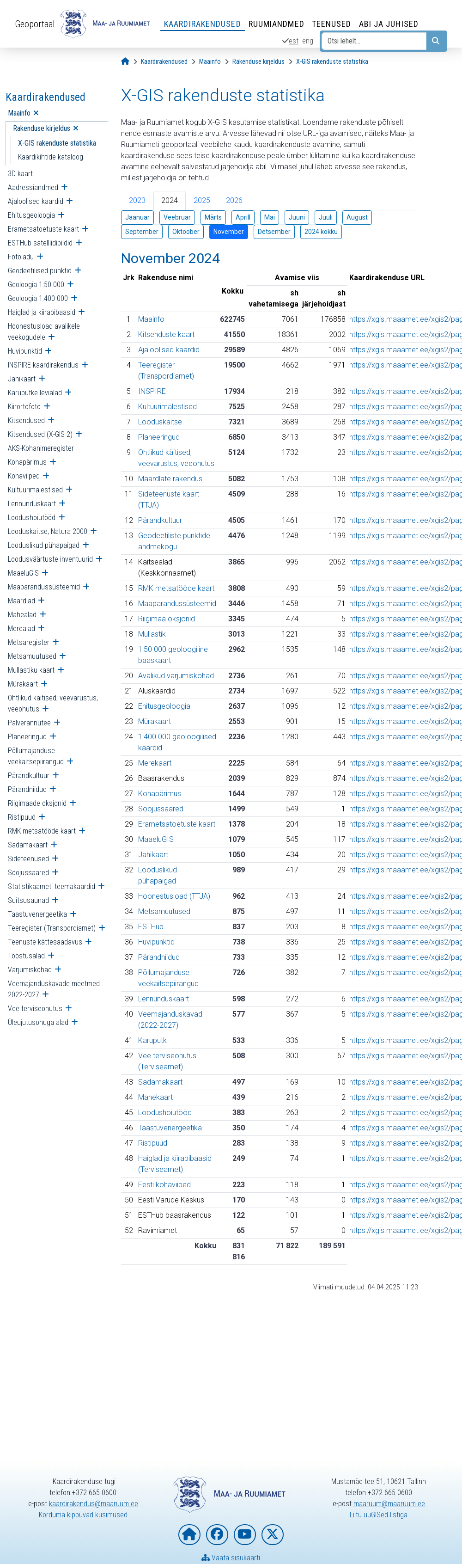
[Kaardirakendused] (164, 62)
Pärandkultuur (160, 520)
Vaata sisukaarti (230, 1557)
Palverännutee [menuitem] (29, 722)
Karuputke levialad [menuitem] (35, 392)
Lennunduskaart (163, 998)
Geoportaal (35, 24)
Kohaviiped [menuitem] (24, 476)
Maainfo (151, 319)
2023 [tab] (137, 200)
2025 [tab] (202, 200)
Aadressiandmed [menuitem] (33, 187)
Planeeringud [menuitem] (27, 736)
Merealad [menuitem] (21, 628)
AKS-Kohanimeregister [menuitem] (41, 448)
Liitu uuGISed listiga (378, 1514)
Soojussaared (160, 808)
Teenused (332, 24)
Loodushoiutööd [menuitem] (31, 517)
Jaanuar (137, 217)
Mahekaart (155, 1097)
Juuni (297, 217)
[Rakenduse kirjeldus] (258, 62)
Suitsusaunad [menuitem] (28, 900)
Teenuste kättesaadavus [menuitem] (45, 942)
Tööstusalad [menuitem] (26, 955)
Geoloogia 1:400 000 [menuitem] (38, 298)
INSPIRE (152, 391)
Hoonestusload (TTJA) (174, 896)
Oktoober (186, 231)
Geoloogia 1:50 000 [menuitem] (36, 284)
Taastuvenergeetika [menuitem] (37, 914)
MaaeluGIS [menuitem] (23, 573)
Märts (213, 217)
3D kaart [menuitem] (20, 173)
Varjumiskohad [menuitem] (30, 969)
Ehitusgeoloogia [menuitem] (31, 215)
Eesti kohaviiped (164, 1184)
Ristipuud (152, 1143)
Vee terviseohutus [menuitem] (35, 1008)
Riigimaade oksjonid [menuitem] (37, 803)
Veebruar (177, 217)
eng (307, 41)
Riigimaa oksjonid (166, 618)
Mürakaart (154, 721)
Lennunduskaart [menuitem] (32, 503)
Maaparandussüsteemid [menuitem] (44, 587)
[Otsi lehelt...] (374, 41)
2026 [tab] (234, 200)
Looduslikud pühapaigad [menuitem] (43, 545)
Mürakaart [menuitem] (23, 684)
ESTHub (151, 926)
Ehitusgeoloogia (164, 706)
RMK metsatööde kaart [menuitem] (42, 831)
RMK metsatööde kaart (176, 588)
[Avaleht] (125, 62)
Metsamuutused (164, 911)
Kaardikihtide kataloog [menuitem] (50, 157)
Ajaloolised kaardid (169, 349)
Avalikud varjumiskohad (176, 675)
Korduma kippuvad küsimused (83, 1514)
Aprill (243, 217)
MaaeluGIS (156, 839)
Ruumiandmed (276, 24)
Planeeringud (159, 437)
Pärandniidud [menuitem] (27, 789)
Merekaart (154, 763)
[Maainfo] (210, 62)
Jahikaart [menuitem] (22, 378)
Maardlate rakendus (170, 478)
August (357, 217)
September (141, 231)
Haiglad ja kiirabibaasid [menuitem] (41, 312)
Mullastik (152, 634)
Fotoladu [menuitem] (21, 256)
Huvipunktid (156, 942)
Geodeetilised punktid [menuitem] (40, 270)
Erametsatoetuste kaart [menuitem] (43, 229)
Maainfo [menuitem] (19, 113)
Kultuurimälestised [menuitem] (35, 489)
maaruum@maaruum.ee (389, 1503)
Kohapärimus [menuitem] (27, 462)
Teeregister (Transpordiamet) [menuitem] (52, 928)
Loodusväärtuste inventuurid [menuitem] (50, 559)
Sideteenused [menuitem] (28, 858)
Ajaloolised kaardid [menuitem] (35, 201)
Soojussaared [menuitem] (28, 872)
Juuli (326, 217)
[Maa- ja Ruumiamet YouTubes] (245, 1534)
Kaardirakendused (202, 24)
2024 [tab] (169, 200)
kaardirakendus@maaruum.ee (93, 1503)
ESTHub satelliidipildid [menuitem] (40, 243)
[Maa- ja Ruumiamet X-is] (272, 1534)
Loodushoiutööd (165, 1112)
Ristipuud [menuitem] (22, 817)
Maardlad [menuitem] (21, 600)
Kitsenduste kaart (166, 334)
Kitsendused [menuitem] (26, 420)
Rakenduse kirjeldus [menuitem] (41, 128)
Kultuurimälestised (167, 406)
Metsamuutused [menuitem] (32, 656)
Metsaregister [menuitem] (28, 642)
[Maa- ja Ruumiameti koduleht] (189, 1534)
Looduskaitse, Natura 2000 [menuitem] (47, 531)
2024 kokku (321, 231)
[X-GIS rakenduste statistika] (332, 62)
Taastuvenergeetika (170, 1127)
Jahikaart (153, 854)
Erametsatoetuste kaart (176, 824)
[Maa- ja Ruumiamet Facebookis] (217, 1534)
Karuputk (152, 1040)
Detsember (274, 231)
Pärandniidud (159, 957)
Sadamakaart (160, 1082)
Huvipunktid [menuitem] (25, 351)
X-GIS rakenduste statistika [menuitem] (57, 143)
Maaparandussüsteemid (177, 603)
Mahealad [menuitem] (22, 614)
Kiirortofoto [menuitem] (24, 406)
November (228, 231)
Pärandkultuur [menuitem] (28, 775)
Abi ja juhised (389, 24)
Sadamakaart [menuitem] (28, 844)
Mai (269, 217)
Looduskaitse (160, 421)
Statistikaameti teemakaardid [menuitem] (51, 886)
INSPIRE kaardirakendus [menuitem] (43, 365)
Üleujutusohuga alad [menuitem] (38, 1022)
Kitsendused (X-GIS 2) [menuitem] (40, 434)
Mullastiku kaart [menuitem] (31, 670)
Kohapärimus (159, 793)
